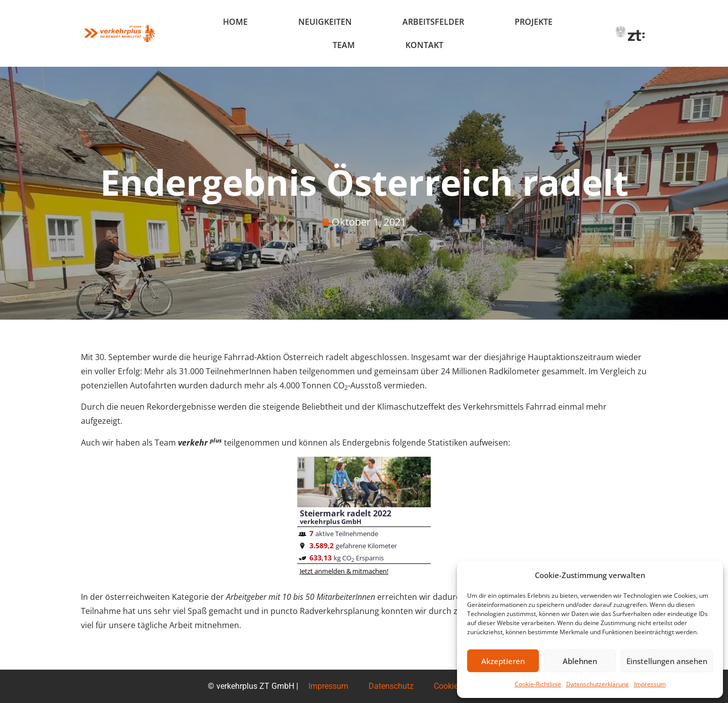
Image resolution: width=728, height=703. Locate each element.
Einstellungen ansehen (666, 661)
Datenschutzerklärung (597, 684)
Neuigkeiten (325, 21)
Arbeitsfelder (433, 21)
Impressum (650, 684)
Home (235, 21)
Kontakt (424, 45)
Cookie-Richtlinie (538, 684)
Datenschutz (391, 686)
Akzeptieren (503, 661)
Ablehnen (580, 661)
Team (344, 45)
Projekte (534, 21)
